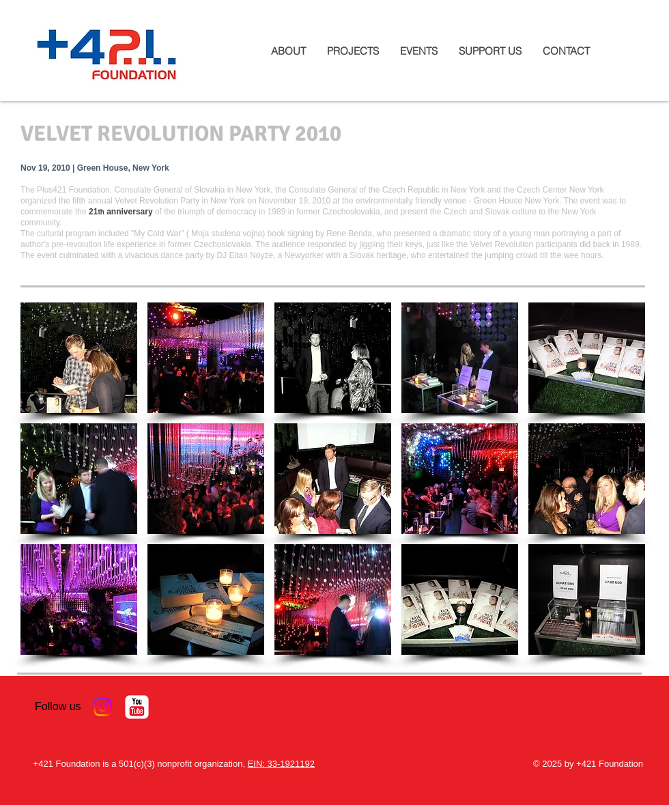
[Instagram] (103, 707)
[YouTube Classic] (137, 707)
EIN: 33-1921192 (281, 764)
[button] (78, 357)
